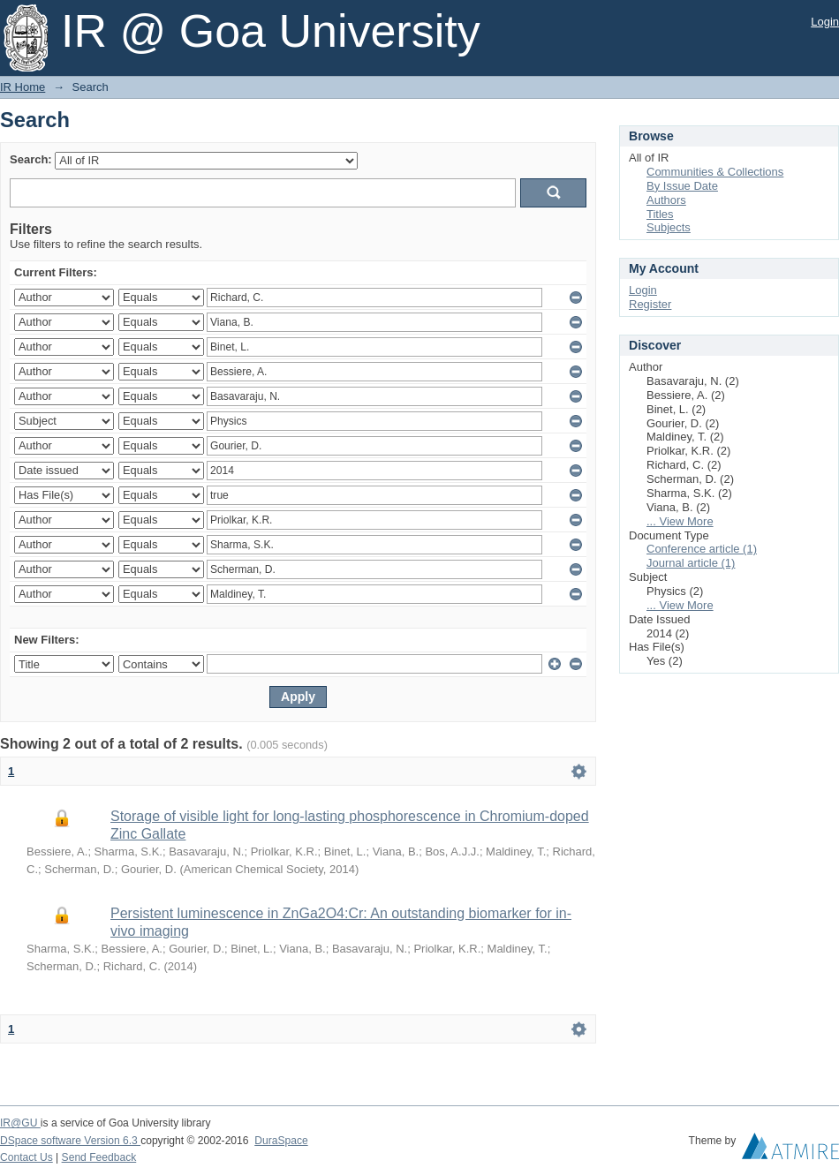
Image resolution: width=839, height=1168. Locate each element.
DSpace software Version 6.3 (70, 1140)
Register (650, 304)
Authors (666, 200)
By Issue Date (682, 185)
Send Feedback (99, 1157)
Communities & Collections (714, 171)
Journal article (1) (690, 562)
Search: (31, 159)
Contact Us (26, 1157)
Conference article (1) (701, 548)
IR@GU (20, 1123)
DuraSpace (280, 1140)
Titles (660, 214)
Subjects (668, 227)
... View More (680, 521)
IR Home (22, 87)
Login (825, 21)
